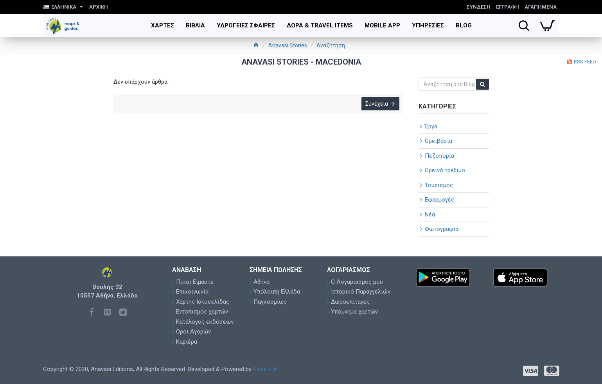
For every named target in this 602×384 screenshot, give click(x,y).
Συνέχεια (376, 104)
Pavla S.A (265, 369)
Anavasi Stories (287, 45)
